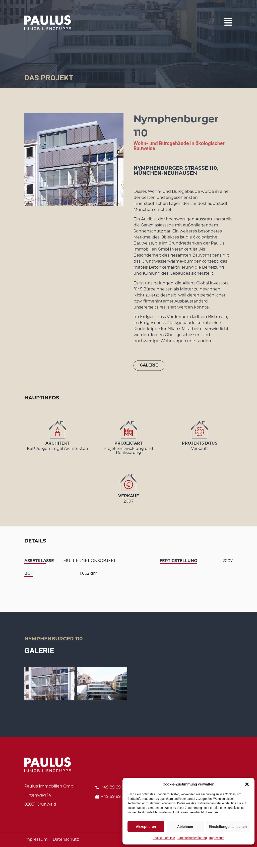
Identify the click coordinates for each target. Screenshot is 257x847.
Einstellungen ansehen (228, 826)
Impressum (216, 838)
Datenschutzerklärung (192, 838)
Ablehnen (185, 826)
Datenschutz (66, 840)
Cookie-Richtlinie (164, 838)
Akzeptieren (146, 826)
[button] (246, 784)
